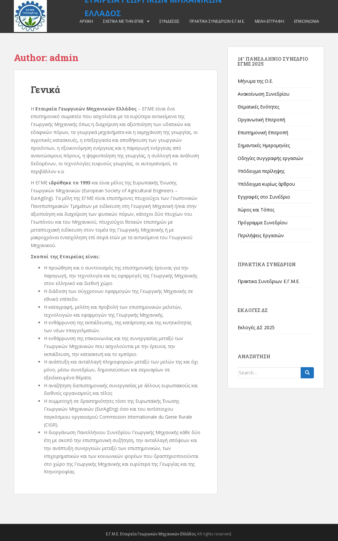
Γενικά (45, 89)
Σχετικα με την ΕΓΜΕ (123, 21)
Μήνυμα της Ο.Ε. (255, 81)
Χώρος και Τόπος (256, 210)
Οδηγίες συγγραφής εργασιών (270, 158)
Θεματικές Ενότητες (258, 107)
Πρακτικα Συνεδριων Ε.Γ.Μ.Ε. (217, 21)
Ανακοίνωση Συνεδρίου (263, 94)
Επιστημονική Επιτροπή (263, 132)
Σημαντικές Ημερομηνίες (264, 145)
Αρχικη (86, 21)
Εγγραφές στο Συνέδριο (264, 197)
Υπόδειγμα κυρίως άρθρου (266, 184)
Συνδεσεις (169, 21)
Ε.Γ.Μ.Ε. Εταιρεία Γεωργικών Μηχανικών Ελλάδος (151, 534)
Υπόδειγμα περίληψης (261, 171)
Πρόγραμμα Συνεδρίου (262, 222)
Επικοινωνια (306, 21)
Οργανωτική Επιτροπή (261, 119)
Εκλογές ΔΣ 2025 (256, 327)
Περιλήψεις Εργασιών (261, 235)
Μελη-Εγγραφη (269, 21)
